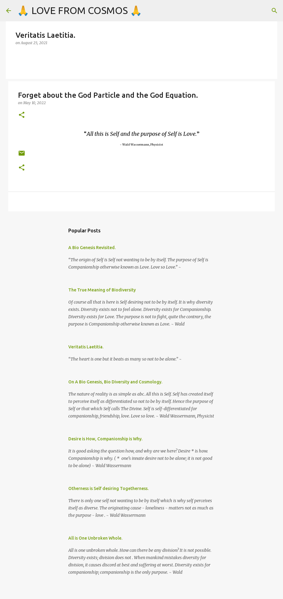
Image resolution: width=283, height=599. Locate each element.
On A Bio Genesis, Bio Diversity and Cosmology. (115, 381)
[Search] (274, 10)
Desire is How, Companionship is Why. (105, 438)
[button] (21, 115)
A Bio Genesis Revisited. (92, 247)
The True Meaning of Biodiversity (102, 289)
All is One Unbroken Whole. (95, 538)
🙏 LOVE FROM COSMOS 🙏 (79, 10)
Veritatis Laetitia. (85, 346)
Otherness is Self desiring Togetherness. (108, 488)
